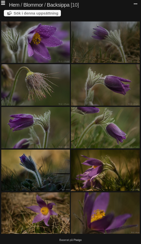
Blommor (33, 5)
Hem (14, 5)
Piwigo (77, 239)
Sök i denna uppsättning (36, 13)
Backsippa (58, 5)
